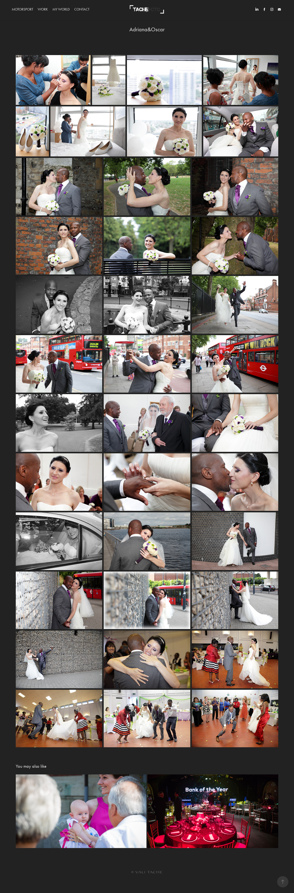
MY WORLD (61, 9)
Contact (81, 9)
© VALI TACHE (147, 872)
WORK (43, 9)
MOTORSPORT (22, 9)
